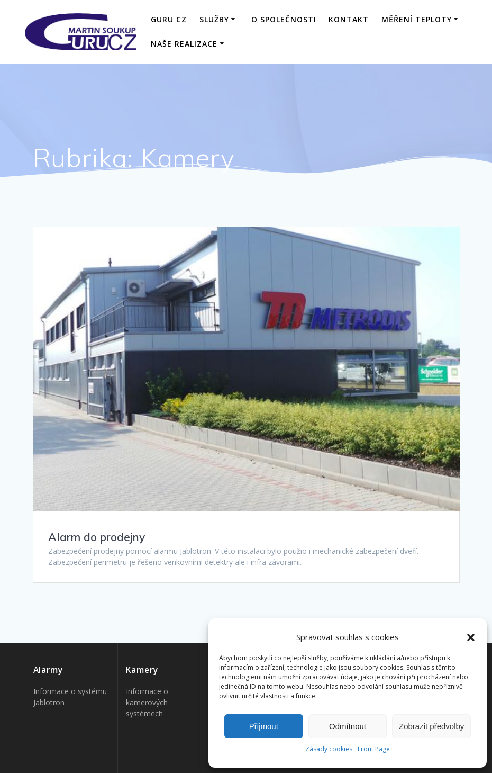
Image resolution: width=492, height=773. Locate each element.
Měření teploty (416, 19)
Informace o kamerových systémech (147, 702)
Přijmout (263, 726)
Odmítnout (347, 726)
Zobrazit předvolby (431, 726)
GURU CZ (169, 19)
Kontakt (349, 19)
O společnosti (283, 19)
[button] (471, 637)
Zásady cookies (328, 748)
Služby (214, 19)
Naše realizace (184, 44)
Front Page (374, 748)
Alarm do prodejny (96, 537)
